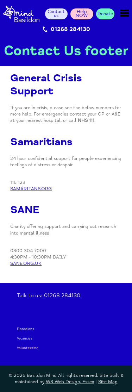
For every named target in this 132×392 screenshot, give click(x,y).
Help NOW (82, 14)
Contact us (56, 14)
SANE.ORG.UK (26, 263)
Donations (25, 329)
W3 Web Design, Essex (70, 382)
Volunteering (27, 348)
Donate (105, 14)
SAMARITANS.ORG (31, 189)
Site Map (108, 382)
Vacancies (24, 339)
